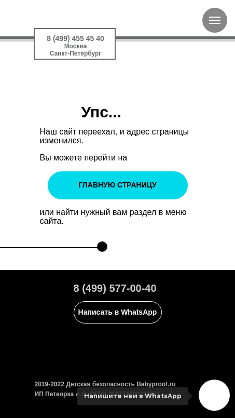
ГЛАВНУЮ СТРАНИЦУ (117, 185)
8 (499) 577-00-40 (115, 288)
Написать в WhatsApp (117, 312)
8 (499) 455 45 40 (75, 38)
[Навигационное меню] (214, 20)
